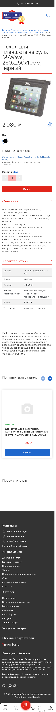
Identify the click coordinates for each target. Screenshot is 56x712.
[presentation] (43, 379)
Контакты (7, 587)
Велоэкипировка (10, 607)
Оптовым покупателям (14, 583)
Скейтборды (9, 615)
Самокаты (7, 611)
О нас (5, 579)
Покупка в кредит (11, 567)
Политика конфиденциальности (19, 575)
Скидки (6, 571)
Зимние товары (10, 624)
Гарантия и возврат (12, 563)
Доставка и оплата (11, 559)
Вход (9, 532)
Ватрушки (7, 619)
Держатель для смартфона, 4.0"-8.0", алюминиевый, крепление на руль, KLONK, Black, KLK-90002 (26, 432)
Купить (27, 190)
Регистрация (20, 532)
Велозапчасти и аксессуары (16, 603)
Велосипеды (8, 599)
